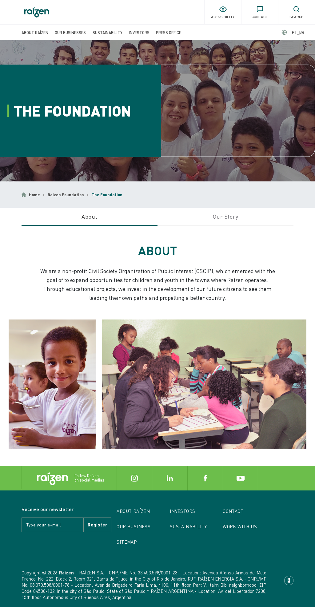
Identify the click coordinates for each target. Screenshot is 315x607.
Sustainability (107, 32)
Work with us (240, 526)
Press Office (168, 32)
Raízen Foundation (66, 194)
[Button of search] (296, 12)
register (97, 524)
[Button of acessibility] (223, 12)
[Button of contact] (260, 12)
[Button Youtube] (240, 478)
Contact (233, 511)
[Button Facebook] (205, 478)
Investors (139, 32)
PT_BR (298, 32)
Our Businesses (70, 32)
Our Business (133, 526)
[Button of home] (36, 12)
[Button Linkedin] (169, 478)
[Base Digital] (288, 580)
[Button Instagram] (134, 478)
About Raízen (35, 32)
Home (34, 194)
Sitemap (127, 542)
